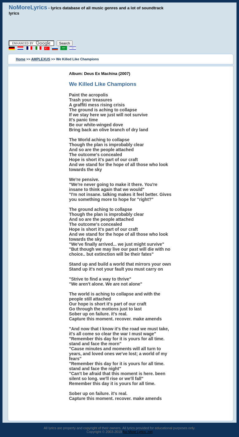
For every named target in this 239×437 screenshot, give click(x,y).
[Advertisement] (119, 28)
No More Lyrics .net (137, 432)
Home (21, 59)
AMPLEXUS (40, 59)
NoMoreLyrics (28, 7)
